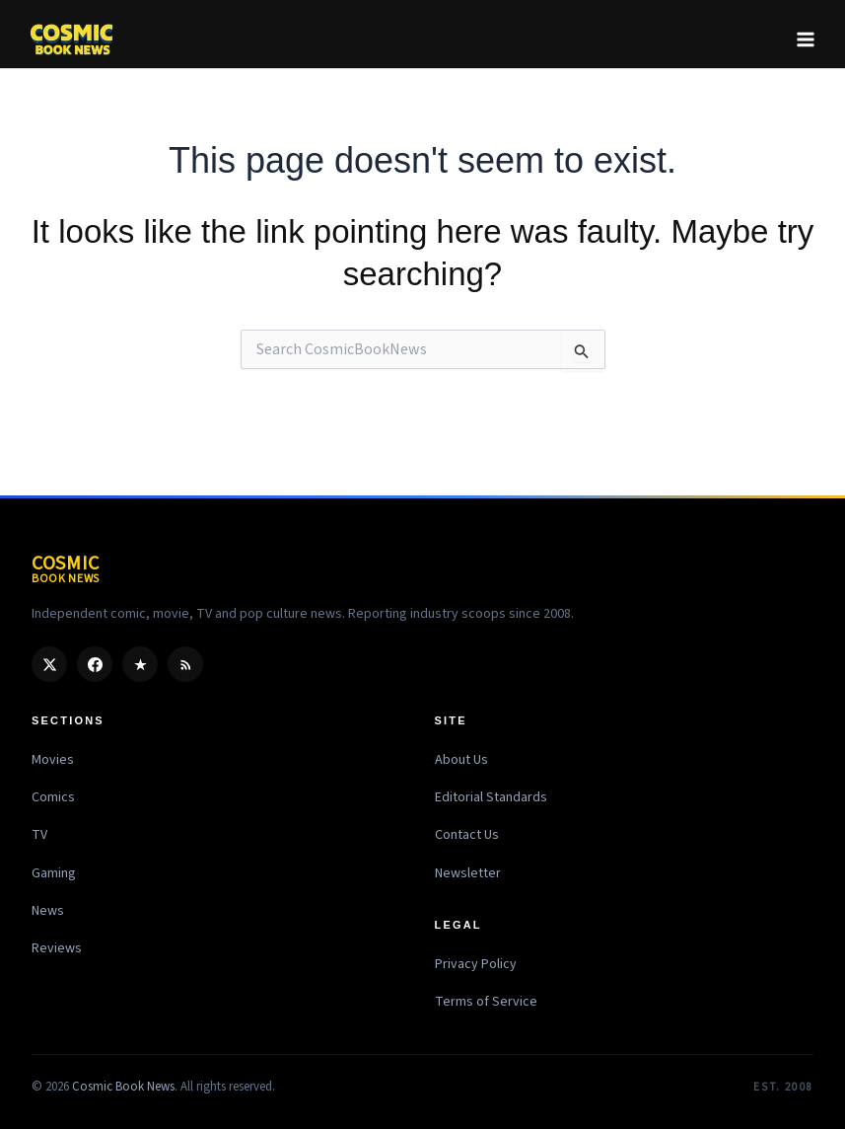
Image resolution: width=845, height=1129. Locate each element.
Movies (53, 760)
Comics (53, 797)
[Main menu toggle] (805, 39)
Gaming (54, 873)
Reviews (57, 948)
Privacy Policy (476, 964)
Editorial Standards (491, 797)
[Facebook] (94, 664)
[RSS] (185, 664)
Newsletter (468, 873)
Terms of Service (486, 1002)
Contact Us (467, 835)
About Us (461, 760)
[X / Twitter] (49, 664)
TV (39, 835)
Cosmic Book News (123, 1086)
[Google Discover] (140, 664)
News (48, 911)
